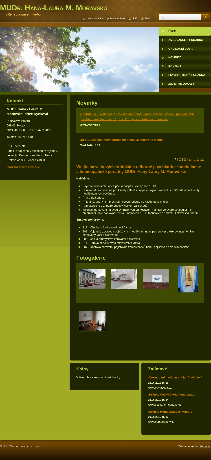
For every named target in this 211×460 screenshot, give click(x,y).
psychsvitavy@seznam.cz (23, 166)
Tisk (147, 18)
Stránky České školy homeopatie (171, 394)
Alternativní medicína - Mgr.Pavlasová (175, 377)
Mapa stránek (117, 18)
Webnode (205, 446)
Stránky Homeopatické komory (170, 411)
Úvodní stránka (94, 18)
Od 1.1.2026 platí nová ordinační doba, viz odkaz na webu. (121, 140)
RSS (134, 18)
